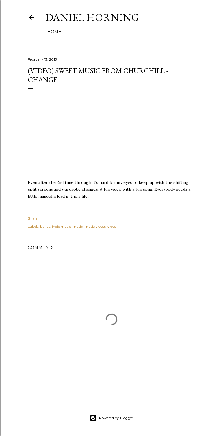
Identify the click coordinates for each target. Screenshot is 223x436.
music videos (95, 226)
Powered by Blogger (111, 418)
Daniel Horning (92, 17)
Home (54, 31)
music (78, 226)
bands (45, 226)
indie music (61, 226)
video (111, 226)
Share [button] (32, 218)
